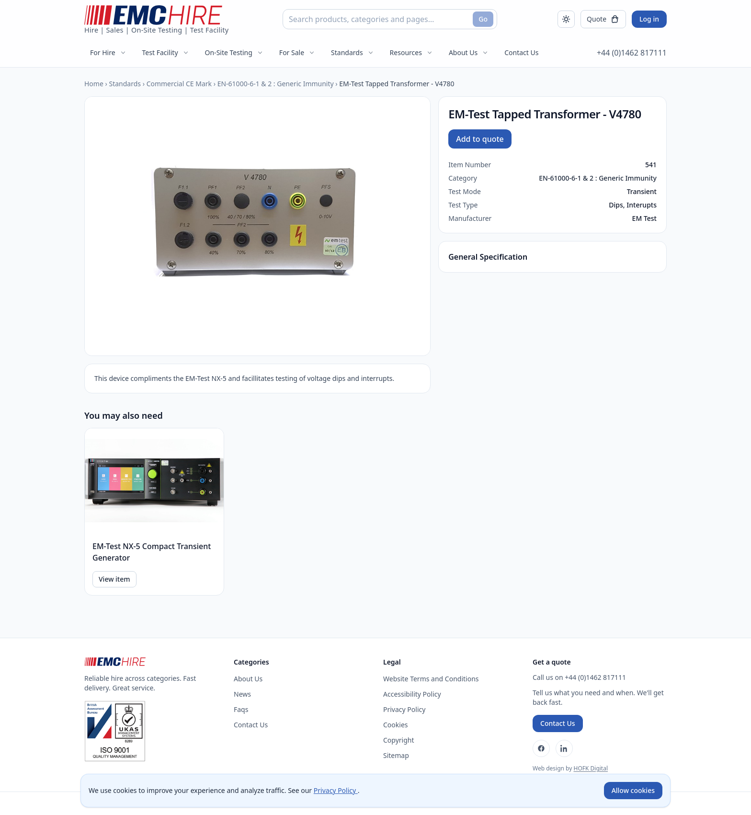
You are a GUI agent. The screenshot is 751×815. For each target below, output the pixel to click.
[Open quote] (603, 19)
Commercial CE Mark (179, 83)
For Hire (108, 52)
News (242, 694)
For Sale (297, 52)
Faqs (241, 709)
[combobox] (390, 19)
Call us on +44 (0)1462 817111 (579, 677)
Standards (353, 52)
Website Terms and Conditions (431, 678)
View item (114, 579)
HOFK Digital (590, 768)
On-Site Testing (234, 52)
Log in (649, 18)
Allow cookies (633, 790)
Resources (411, 52)
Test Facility (166, 52)
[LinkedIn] (564, 748)
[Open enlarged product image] (257, 226)
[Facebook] (541, 748)
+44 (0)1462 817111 (632, 52)
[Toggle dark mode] (566, 19)
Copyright (398, 740)
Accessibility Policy (412, 694)
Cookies (395, 724)
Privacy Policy (404, 709)
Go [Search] (483, 18)
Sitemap (396, 755)
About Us (469, 52)
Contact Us (521, 52)
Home (93, 83)
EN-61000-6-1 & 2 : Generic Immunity (275, 83)
